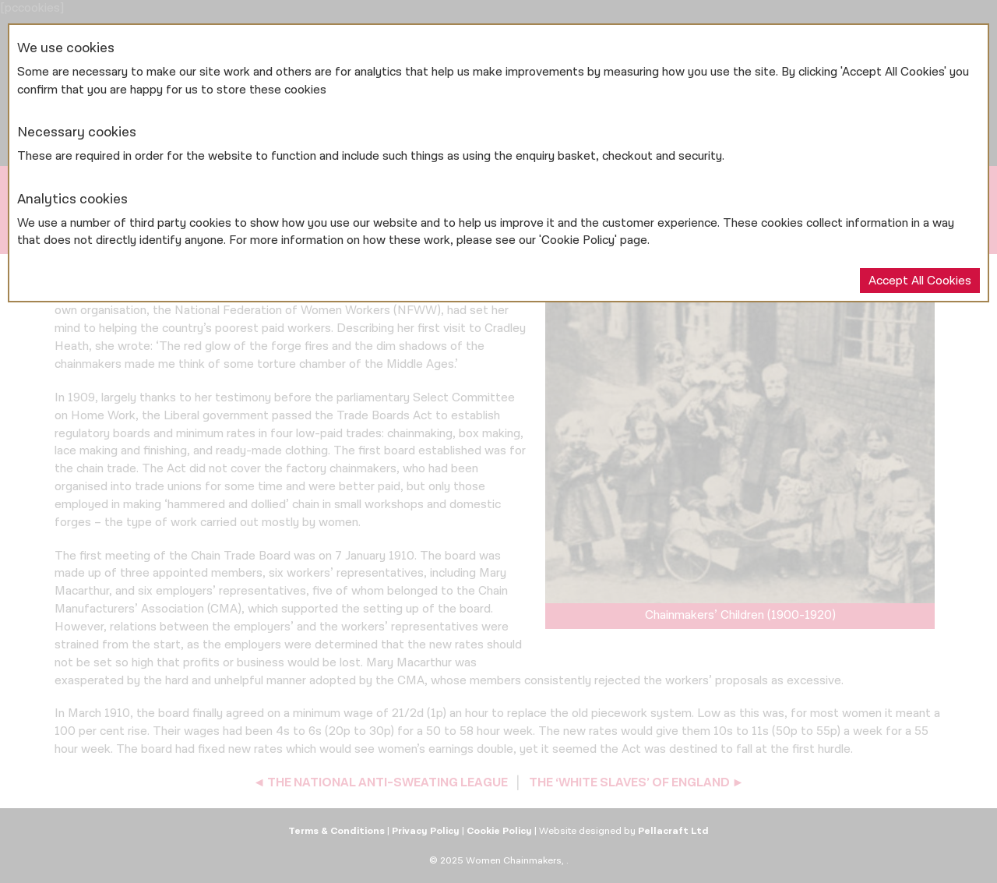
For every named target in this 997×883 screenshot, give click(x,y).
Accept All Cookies (919, 281)
